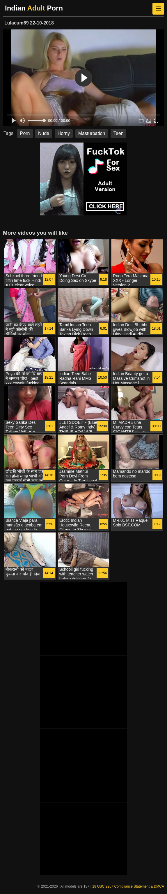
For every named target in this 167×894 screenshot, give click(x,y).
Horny (64, 133)
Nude (43, 133)
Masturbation (91, 133)
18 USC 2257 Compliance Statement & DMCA (128, 886)
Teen (118, 133)
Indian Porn (34, 8)
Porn (25, 133)
